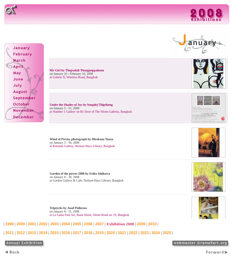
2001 (32, 224)
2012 (21, 233)
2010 (152, 224)
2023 (144, 233)
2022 (133, 233)
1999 (9, 224)
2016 (66, 233)
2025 (167, 233)
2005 (77, 224)
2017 (77, 233)
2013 (32, 233)
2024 (155, 233)
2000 (21, 224)
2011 (9, 233)
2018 (88, 233)
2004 (66, 224)
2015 (54, 233)
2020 (110, 233)
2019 (99, 233)
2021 (122, 233)
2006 (88, 224)
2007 (99, 224)
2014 (43, 233)
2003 (54, 224)
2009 (141, 224)
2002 (43, 224)
